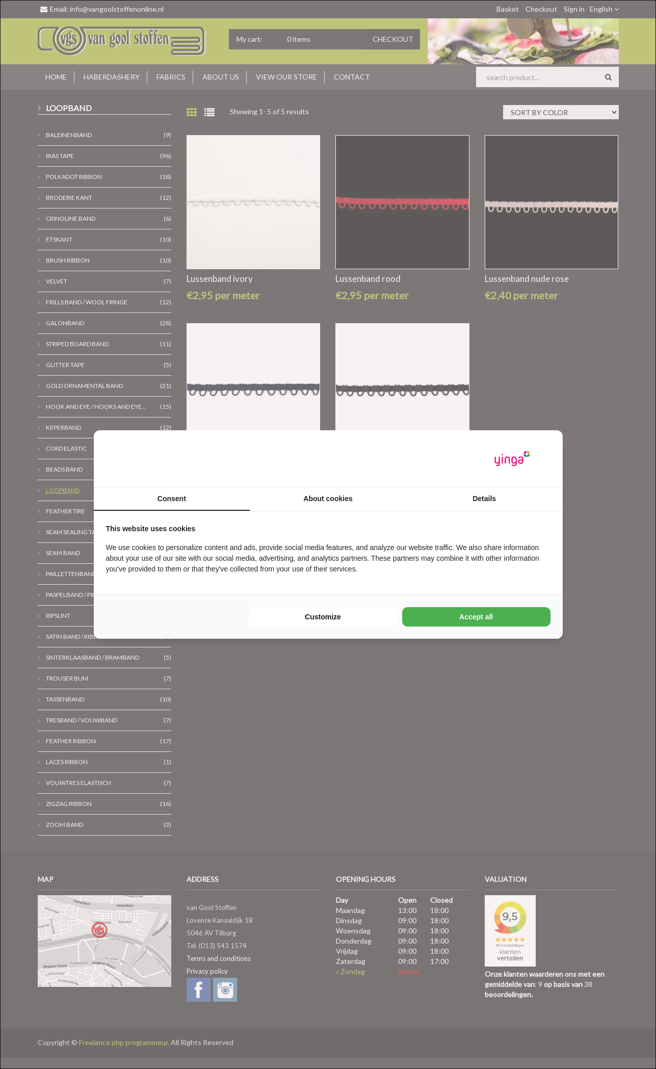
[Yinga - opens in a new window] (512, 458)
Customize (323, 617)
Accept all (476, 617)
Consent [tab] (172, 498)
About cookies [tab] (327, 498)
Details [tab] (484, 498)
